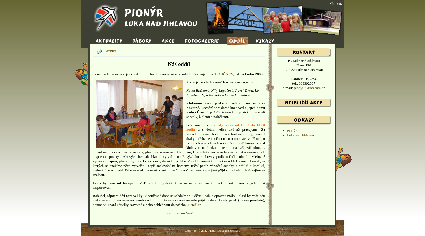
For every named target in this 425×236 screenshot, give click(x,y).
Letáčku (194, 205)
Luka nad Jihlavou (300, 135)
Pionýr (292, 130)
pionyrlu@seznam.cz (309, 88)
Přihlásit (335, 3)
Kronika (105, 51)
